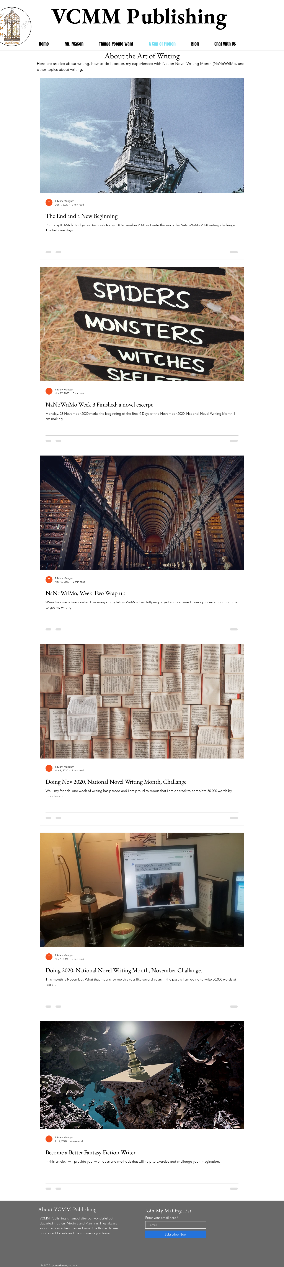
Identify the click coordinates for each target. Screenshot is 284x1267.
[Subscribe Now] (175, 1234)
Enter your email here (160, 1217)
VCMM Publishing (141, 16)
